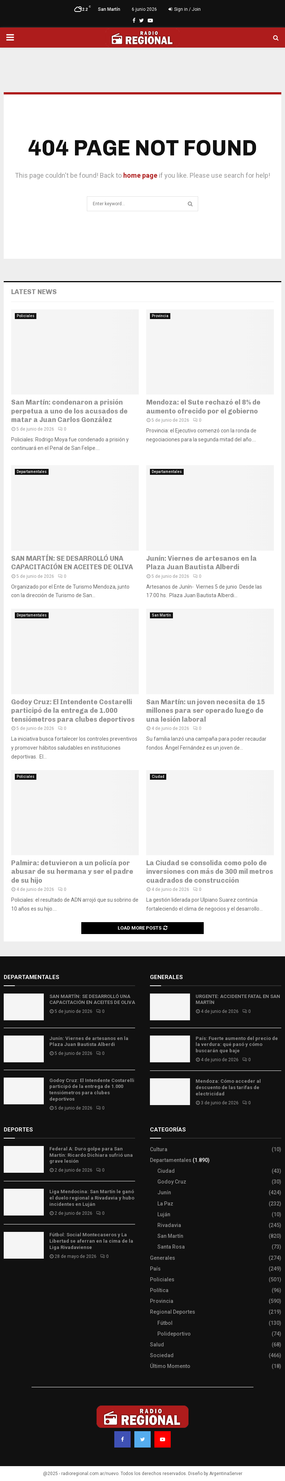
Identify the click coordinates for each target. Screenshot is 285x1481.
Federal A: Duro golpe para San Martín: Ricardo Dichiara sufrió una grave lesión (91, 1155)
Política (159, 1290)
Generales (162, 1258)
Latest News (34, 292)
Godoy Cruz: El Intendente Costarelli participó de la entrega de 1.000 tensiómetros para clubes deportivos (73, 711)
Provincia (160, 316)
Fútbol (165, 1323)
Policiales (26, 316)
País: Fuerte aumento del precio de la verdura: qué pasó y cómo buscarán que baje (237, 1045)
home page (140, 175)
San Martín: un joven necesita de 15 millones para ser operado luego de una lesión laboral (205, 711)
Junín (164, 1192)
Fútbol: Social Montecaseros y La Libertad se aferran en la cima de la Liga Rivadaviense (91, 1241)
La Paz (165, 1204)
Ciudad (158, 777)
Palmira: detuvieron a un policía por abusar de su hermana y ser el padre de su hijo (72, 872)
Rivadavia (169, 1225)
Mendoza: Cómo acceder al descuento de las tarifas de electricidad (228, 1087)
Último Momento (170, 1366)
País (155, 1269)
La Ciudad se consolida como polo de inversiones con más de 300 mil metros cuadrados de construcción (209, 872)
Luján (163, 1214)
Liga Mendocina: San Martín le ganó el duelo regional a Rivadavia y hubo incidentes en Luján (91, 1198)
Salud (157, 1345)
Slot (9, 1278)
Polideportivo (174, 1334)
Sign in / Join (184, 9)
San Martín (161, 615)
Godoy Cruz (171, 1182)
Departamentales (32, 472)
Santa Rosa (171, 1247)
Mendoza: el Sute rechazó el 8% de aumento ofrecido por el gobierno (203, 406)
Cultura (158, 1149)
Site (18, 1278)
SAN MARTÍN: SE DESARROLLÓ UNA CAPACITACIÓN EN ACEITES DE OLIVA (72, 562)
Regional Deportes (172, 1312)
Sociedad (162, 1355)
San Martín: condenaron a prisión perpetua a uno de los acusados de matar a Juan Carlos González (69, 411)
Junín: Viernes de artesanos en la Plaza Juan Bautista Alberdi (201, 562)
